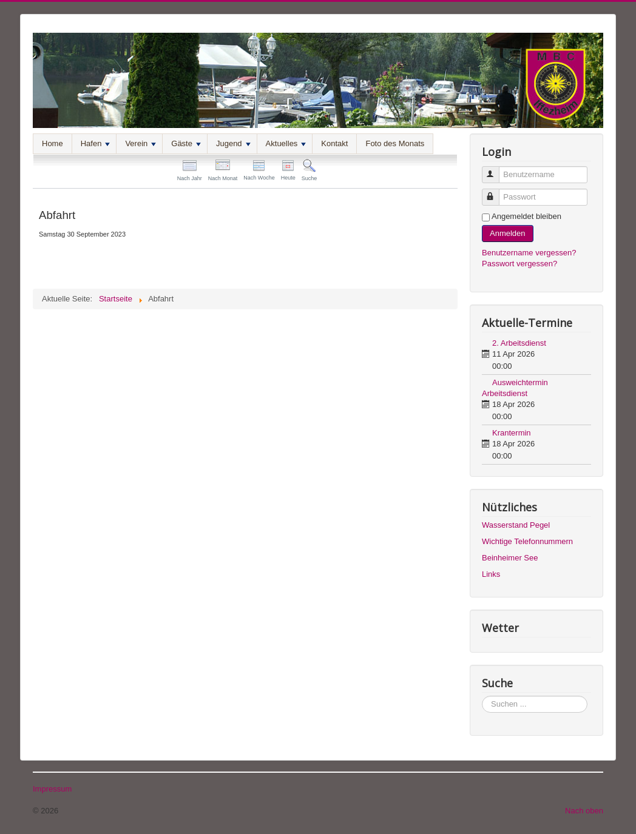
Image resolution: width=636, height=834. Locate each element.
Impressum (52, 788)
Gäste (186, 143)
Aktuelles (286, 143)
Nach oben (584, 810)
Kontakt (334, 143)
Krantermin (511, 432)
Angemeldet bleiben (526, 216)
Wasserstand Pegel (516, 525)
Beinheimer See (510, 557)
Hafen (95, 143)
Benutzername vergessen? (529, 252)
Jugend (233, 143)
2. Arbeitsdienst (519, 343)
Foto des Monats (394, 143)
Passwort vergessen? (519, 263)
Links (491, 574)
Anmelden (508, 233)
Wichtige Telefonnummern (527, 541)
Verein (140, 143)
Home (52, 143)
